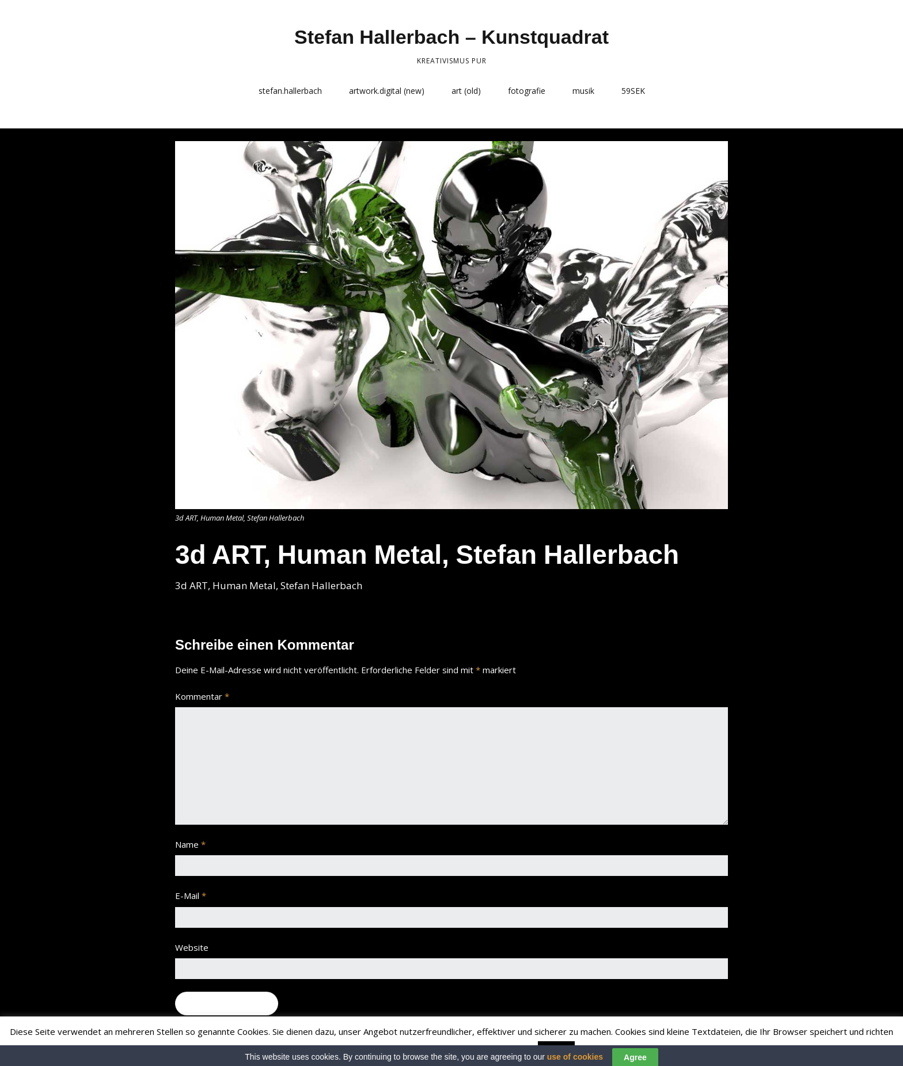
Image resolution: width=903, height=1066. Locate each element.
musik (583, 90)
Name (190, 844)
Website (191, 947)
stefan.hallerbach (290, 90)
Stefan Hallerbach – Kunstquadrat (451, 37)
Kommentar (202, 696)
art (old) (466, 90)
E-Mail (190, 895)
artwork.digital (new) (386, 90)
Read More (600, 1049)
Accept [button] (556, 1050)
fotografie (526, 90)
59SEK (633, 90)
